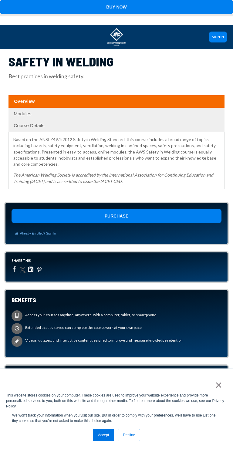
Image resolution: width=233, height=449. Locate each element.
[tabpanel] (116, 162)
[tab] (116, 101)
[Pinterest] (40, 269)
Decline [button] (129, 435)
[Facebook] (15, 269)
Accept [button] (103, 435)
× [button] (218, 385)
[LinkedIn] (31, 269)
